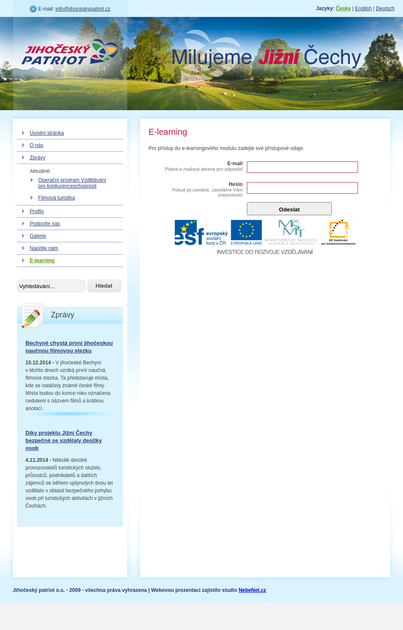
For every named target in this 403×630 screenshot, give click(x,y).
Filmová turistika (56, 198)
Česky (343, 8)
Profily (37, 211)
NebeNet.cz (252, 590)
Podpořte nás (45, 224)
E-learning (42, 261)
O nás (36, 145)
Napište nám (44, 248)
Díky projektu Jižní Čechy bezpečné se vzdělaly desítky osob (63, 440)
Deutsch (385, 8)
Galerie (38, 236)
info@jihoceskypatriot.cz (83, 9)
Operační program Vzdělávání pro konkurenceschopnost (72, 183)
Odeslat (289, 209)
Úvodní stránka (47, 133)
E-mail (196, 166)
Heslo (196, 189)
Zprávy (37, 158)
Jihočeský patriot (70, 53)
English (363, 8)
